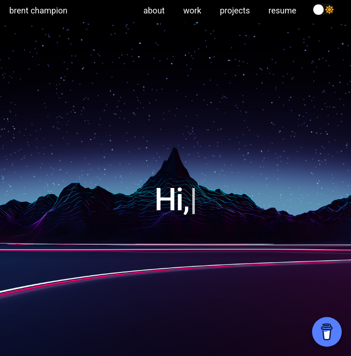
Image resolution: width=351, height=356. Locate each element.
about (154, 10)
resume (282, 10)
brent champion (38, 10)
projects (235, 10)
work (192, 10)
